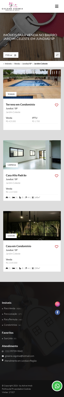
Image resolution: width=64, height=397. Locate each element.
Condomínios (11, 324)
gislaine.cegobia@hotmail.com (18, 355)
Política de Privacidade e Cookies (16, 389)
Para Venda (11, 308)
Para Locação (12, 313)
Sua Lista (9, 338)
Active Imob (27, 385)
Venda (17, 63)
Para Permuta (12, 319)
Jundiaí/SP (27, 63)
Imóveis (8, 63)
